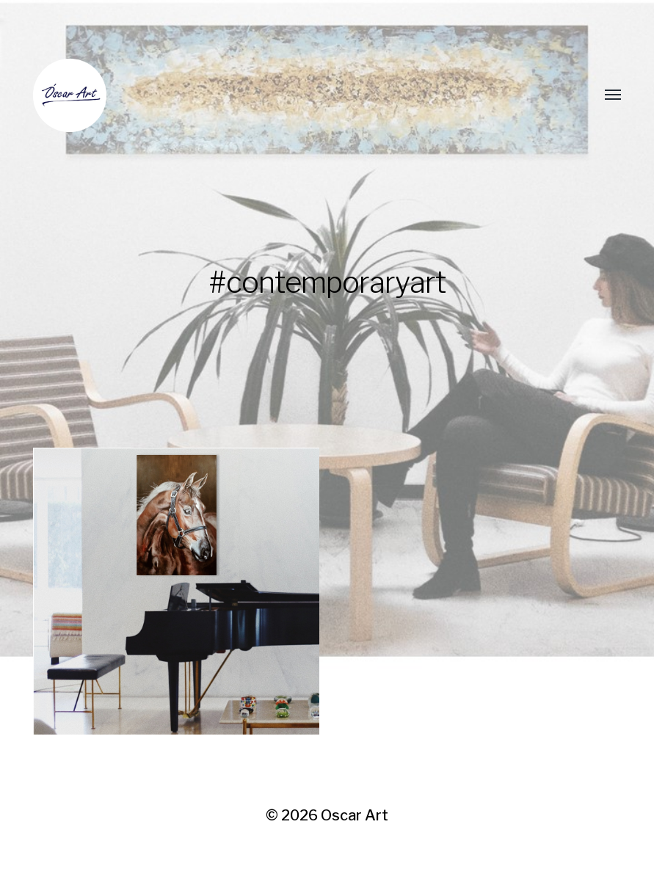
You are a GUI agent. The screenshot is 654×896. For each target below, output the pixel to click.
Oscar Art (354, 815)
